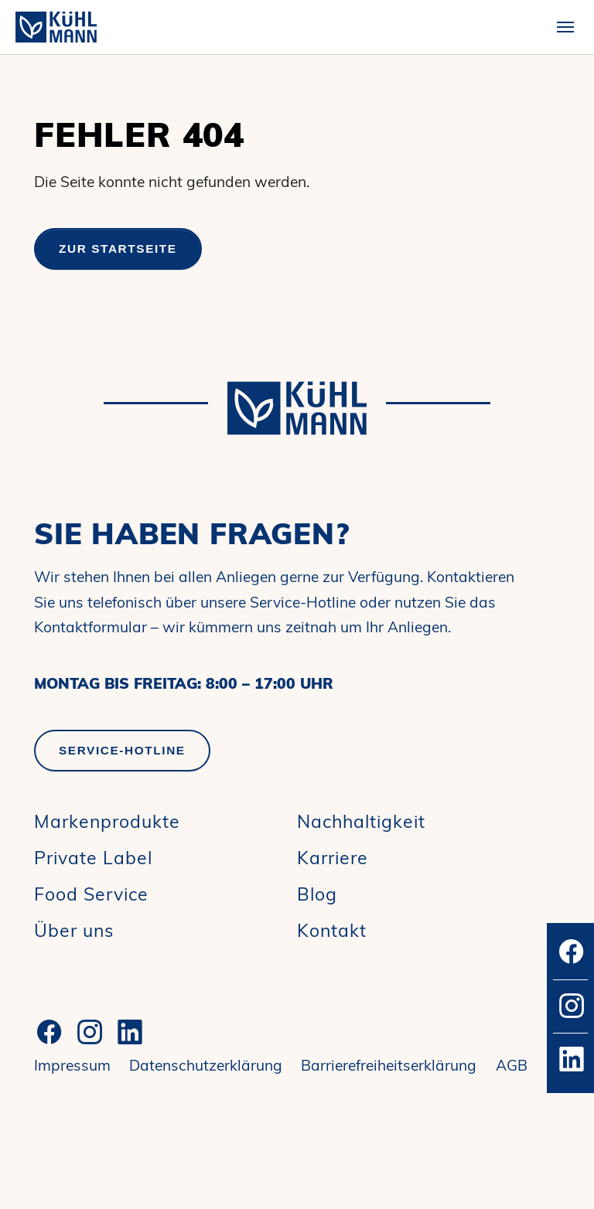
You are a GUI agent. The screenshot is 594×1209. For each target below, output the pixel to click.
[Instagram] (89, 1032)
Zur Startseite (118, 248)
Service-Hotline (122, 750)
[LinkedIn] (129, 1032)
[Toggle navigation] (565, 27)
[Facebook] (49, 1032)
